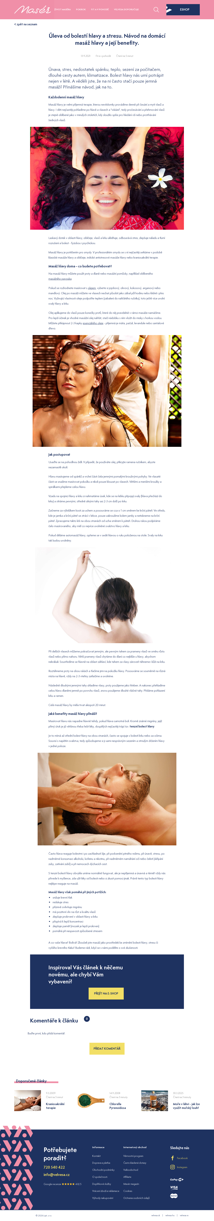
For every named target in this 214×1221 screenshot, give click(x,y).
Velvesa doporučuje (126, 9)
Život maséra (62, 9)
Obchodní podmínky (103, 1169)
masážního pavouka (60, 279)
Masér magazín (131, 1183)
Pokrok (81, 9)
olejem (92, 288)
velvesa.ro (184, 1215)
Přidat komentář (107, 1048)
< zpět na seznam (25, 24)
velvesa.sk (155, 1215)
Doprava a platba (101, 1162)
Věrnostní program (133, 1156)
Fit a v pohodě (100, 9)
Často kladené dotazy (134, 1162)
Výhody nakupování (102, 1198)
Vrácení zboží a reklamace (105, 1191)
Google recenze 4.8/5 (62, 1184)
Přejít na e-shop (106, 993)
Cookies (127, 1191)
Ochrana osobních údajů (136, 1198)
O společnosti (99, 1176)
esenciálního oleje (93, 323)
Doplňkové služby (101, 1183)
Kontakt (96, 1156)
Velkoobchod (130, 1169)
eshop (177, 9)
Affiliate (127, 1176)
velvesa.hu (170, 1215)
